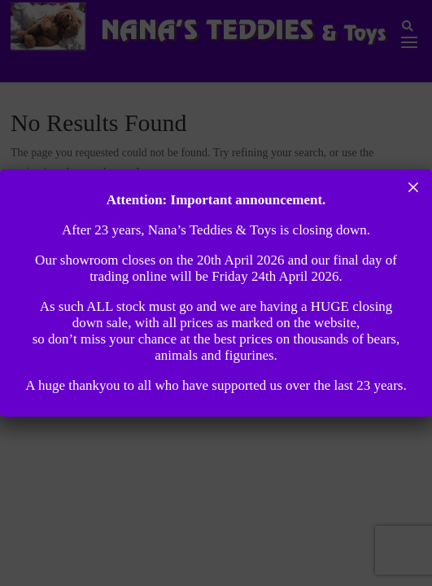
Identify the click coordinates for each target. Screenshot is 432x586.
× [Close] (414, 187)
